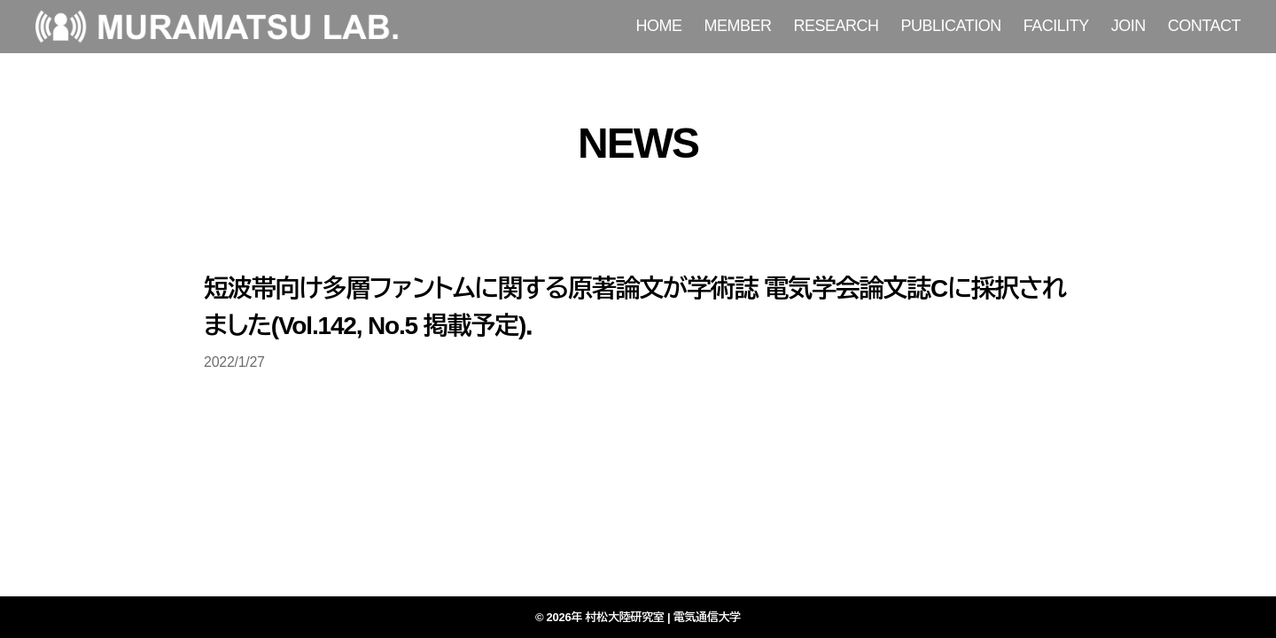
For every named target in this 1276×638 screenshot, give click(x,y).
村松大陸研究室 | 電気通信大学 (664, 617)
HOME (659, 26)
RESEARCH (836, 26)
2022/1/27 (234, 362)
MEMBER (738, 26)
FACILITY (1056, 26)
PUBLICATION (951, 26)
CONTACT (1204, 26)
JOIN (1128, 26)
